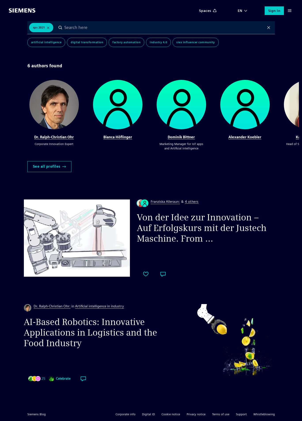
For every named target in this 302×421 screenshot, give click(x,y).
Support (241, 414)
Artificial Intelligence (46, 42)
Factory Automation (126, 42)
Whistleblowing (264, 414)
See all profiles (49, 166)
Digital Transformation (87, 42)
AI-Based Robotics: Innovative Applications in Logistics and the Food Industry (90, 332)
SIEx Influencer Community (195, 42)
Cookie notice (170, 414)
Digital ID (148, 414)
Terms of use (220, 414)
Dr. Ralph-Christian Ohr (54, 137)
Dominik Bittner (181, 137)
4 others (192, 202)
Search (60, 27)
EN (240, 11)
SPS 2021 (39, 27)
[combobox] (164, 27)
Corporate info (125, 414)
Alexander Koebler (244, 137)
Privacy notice (196, 414)
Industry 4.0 (158, 42)
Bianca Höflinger (117, 137)
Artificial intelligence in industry (99, 306)
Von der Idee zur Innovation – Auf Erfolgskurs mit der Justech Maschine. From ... (201, 228)
